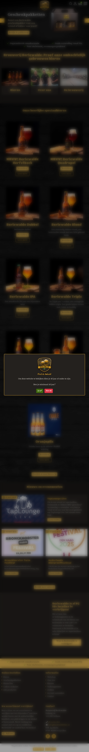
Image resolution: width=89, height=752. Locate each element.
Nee (48, 390)
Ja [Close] (40, 390)
